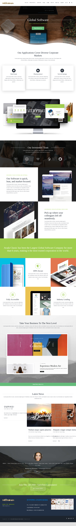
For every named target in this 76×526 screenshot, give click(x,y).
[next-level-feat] (38, 330)
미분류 (11, 408)
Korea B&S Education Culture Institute (17, 517)
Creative (60, 431)
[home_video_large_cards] (38, 99)
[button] (71, 2)
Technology (39, 431)
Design (36, 431)
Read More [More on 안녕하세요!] (5, 417)
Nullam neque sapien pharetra (39, 430)
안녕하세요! (9, 407)
